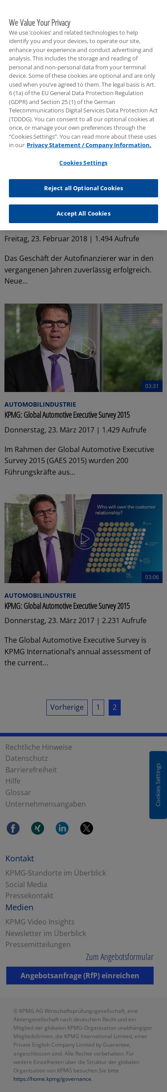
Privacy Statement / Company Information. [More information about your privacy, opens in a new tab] (89, 140)
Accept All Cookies (83, 208)
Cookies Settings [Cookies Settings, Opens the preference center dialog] (83, 157)
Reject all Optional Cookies (83, 183)
